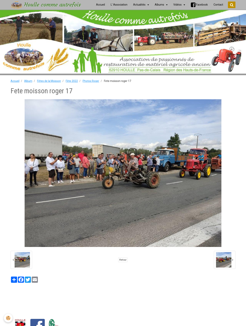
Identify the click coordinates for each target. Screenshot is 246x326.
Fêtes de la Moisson (49, 81)
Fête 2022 (72, 81)
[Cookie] (8, 318)
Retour (122, 259)
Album (28, 81)
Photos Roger (91, 81)
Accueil (15, 81)
